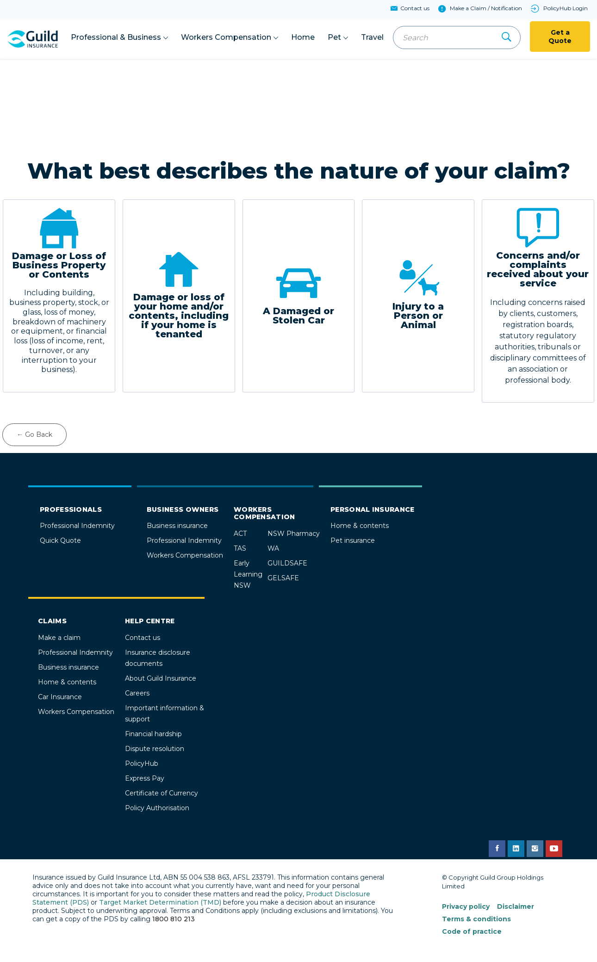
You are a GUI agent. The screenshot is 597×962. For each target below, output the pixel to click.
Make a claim (59, 637)
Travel (372, 37)
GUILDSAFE (287, 563)
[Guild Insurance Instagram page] (535, 848)
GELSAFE (283, 578)
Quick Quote (60, 540)
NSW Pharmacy (293, 533)
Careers (137, 693)
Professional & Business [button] (116, 37)
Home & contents (359, 525)
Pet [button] (334, 37)
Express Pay (144, 778)
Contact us (142, 637)
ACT (240, 533)
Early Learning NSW (248, 574)
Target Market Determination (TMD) (160, 902)
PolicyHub (141, 763)
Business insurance (177, 525)
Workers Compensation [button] (226, 37)
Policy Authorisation (157, 808)
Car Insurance (60, 697)
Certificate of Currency (161, 793)
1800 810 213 (173, 919)
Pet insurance (352, 540)
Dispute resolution (154, 749)
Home (303, 37)
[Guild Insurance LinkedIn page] (516, 848)
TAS (240, 548)
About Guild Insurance (160, 678)
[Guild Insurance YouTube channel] (554, 848)
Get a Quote (560, 36)
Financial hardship (153, 734)
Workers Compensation (185, 555)
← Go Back (34, 434)
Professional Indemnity (77, 525)
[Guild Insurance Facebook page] (497, 848)
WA (273, 548)
